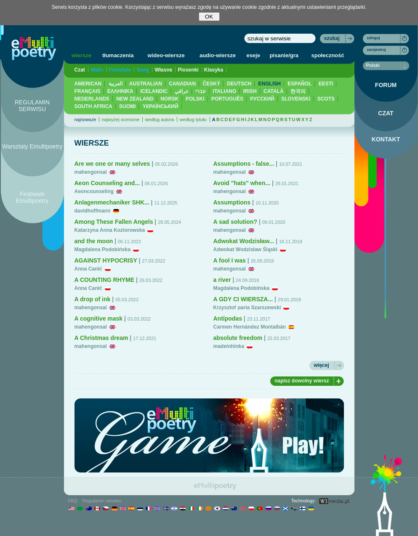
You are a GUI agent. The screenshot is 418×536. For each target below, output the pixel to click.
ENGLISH (269, 84)
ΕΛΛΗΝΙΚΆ (120, 91)
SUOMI (127, 106)
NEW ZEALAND (135, 99)
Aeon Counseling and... (107, 183)
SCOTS (326, 99)
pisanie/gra (283, 55)
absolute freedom (238, 337)
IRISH (250, 91)
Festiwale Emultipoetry (32, 197)
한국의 (298, 91)
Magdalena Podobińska (102, 249)
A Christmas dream (101, 337)
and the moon (94, 241)
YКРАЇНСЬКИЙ (160, 106)
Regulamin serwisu (102, 500)
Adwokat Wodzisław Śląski (245, 249)
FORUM (386, 85)
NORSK (169, 99)
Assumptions (232, 202)
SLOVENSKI (295, 99)
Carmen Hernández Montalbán (249, 327)
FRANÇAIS (88, 91)
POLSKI (195, 99)
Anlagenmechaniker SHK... (112, 202)
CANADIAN (182, 84)
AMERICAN (88, 84)
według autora (159, 119)
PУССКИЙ (262, 99)
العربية (115, 84)
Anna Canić (88, 269)
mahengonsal (91, 172)
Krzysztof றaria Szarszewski (247, 307)
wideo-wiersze (166, 55)
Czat (80, 70)
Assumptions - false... (243, 163)
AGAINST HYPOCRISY (106, 260)
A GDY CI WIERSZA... (243, 299)
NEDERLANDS (92, 99)
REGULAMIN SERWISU (32, 105)
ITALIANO (225, 91)
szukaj (332, 38)
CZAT (385, 113)
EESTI (326, 84)
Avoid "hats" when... (242, 183)
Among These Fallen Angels (114, 221)
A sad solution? (235, 221)
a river (222, 279)
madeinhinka (228, 346)
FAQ (72, 500)
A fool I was (229, 260)
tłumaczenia (117, 55)
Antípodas (227, 318)
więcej (321, 365)
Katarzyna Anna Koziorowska (110, 230)
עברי (200, 91)
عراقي (182, 91)
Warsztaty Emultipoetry (32, 146)
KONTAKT (386, 139)
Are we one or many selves (112, 163)
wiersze (81, 55)
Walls (97, 70)
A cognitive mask (99, 318)
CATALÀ (274, 91)
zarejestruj (376, 50)
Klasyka (213, 70)
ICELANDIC (154, 91)
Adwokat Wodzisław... (243, 241)
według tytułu (192, 119)
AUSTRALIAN (145, 84)
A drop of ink (93, 299)
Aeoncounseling (94, 191)
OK (209, 16)
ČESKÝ (211, 84)
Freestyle (120, 70)
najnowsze (85, 119)
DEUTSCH (239, 84)
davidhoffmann (93, 211)
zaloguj (373, 38)
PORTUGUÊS (227, 99)
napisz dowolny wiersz (301, 381)
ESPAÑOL (300, 84)
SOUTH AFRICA (93, 106)
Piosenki (188, 70)
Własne (163, 70)
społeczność (328, 55)
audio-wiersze (218, 55)
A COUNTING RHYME (105, 279)
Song (142, 70)
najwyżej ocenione (120, 119)
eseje (253, 55)
